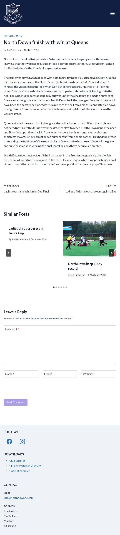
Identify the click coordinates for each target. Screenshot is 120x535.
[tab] (54, 287)
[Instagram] (22, 441)
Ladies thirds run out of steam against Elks (89, 188)
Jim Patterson (14, 50)
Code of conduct (19, 471)
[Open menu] (112, 13)
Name (9, 374)
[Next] (111, 253)
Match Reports (13, 36)
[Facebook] (9, 441)
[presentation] (89, 239)
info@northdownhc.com (18, 497)
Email (48, 374)
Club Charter (17, 460)
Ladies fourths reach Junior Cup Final (30, 188)
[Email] (60, 373)
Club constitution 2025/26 (25, 465)
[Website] (99, 373)
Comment (12, 329)
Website (88, 374)
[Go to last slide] (8, 253)
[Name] (21, 373)
